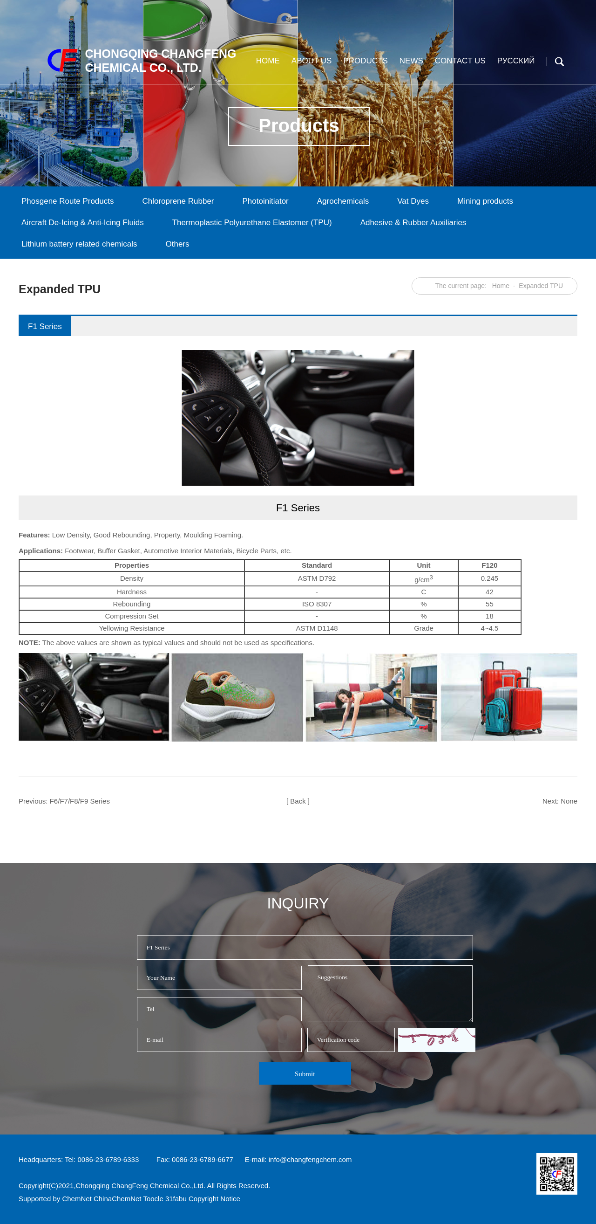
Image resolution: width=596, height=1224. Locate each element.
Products (364, 64)
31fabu (176, 1199)
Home (267, 64)
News (410, 64)
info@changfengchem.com (310, 1159)
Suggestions (390, 993)
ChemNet (76, 1199)
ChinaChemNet (118, 1199)
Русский (515, 64)
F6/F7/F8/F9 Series (80, 801)
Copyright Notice (214, 1199)
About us (310, 64)
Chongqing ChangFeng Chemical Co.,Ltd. (141, 1186)
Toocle (153, 1199)
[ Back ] (298, 801)
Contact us (459, 64)
